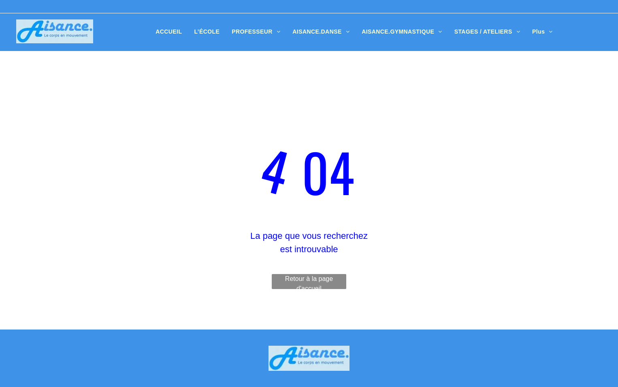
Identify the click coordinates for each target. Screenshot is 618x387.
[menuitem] (168, 32)
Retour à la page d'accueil (309, 282)
